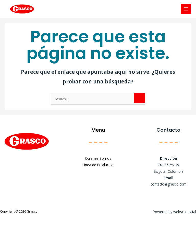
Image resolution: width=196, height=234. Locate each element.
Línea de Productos (98, 164)
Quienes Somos (98, 158)
